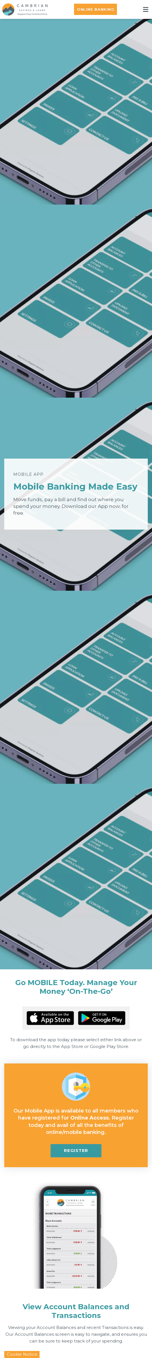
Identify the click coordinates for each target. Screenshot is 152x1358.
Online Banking (95, 9)
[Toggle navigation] (145, 9)
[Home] (22, 9)
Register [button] (76, 1150)
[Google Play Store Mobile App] (101, 1018)
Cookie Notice (22, 1354)
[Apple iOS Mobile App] (50, 1018)
